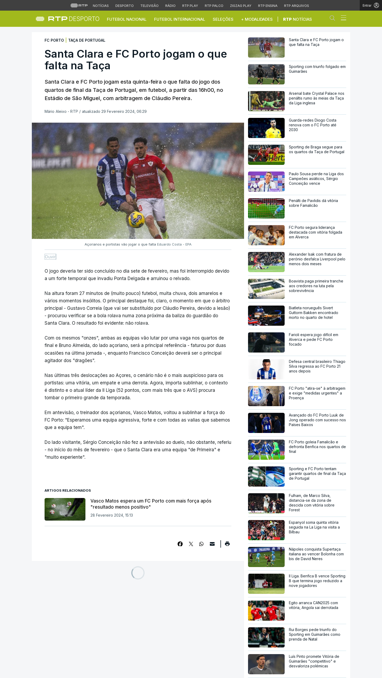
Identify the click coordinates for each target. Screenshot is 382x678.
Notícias (297, 19)
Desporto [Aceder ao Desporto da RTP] (124, 6)
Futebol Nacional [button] (126, 19)
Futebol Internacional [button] (179, 19)
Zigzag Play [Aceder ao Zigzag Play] (240, 6)
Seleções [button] (223, 19)
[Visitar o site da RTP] (79, 5)
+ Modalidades (257, 19)
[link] (73, 18)
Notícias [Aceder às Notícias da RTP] (101, 6)
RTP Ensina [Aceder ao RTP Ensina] (267, 6)
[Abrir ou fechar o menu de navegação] (342, 18)
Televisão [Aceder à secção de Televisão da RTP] (149, 6)
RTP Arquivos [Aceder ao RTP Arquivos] (296, 6)
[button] (334, 19)
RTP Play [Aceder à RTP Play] (190, 6)
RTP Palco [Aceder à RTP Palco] (214, 6)
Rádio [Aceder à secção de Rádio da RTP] (170, 6)
